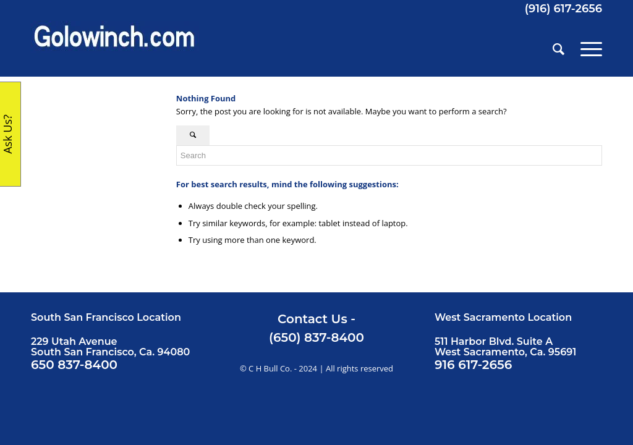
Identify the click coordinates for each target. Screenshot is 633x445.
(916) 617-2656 (563, 8)
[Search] (558, 49)
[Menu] (587, 49)
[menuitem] (558, 49)
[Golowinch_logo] (115, 49)
